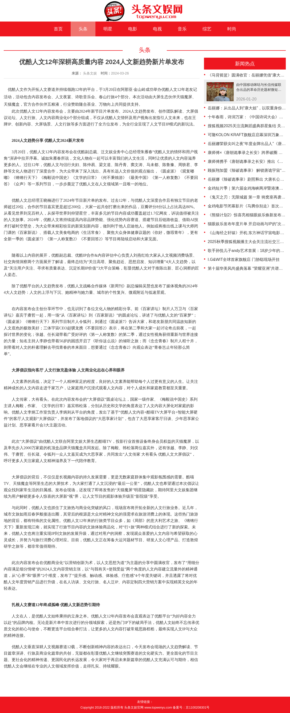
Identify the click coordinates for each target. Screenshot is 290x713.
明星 (107, 28)
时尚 (231, 28)
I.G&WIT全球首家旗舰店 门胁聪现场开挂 (244, 259)
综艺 (207, 28)
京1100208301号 (197, 707)
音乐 (182, 28)
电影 (132, 28)
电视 (157, 28)
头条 (83, 28)
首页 (58, 28)
